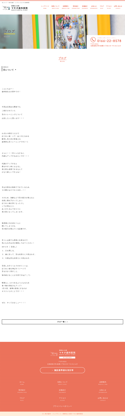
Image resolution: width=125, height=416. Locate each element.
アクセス (109, 7)
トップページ (45, 7)
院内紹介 (76, 7)
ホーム (22, 383)
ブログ (102, 7)
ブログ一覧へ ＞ (62, 322)
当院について (55, 7)
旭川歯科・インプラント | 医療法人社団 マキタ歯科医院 (64, 414)
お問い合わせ (118, 7)
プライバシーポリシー (62, 406)
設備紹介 (85, 7)
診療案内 (66, 7)
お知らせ (93, 7)
